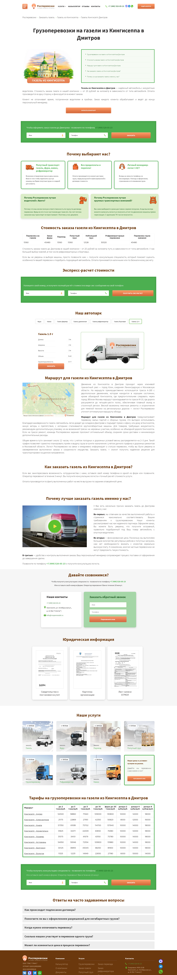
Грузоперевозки (86, 964)
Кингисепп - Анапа (33, 825)
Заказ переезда (105, 964)
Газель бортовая (120, 322)
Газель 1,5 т (135, 322)
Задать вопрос (146, 6)
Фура (39, 322)
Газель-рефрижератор (100, 322)
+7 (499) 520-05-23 (103, 127)
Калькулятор (74, 6)
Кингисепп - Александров (36, 820)
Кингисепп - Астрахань (35, 842)
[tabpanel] (51, 673)
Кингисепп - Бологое (34, 854)
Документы (61, 972)
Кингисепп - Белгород (34, 848)
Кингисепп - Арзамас (34, 837)
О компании (61, 968)
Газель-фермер (62, 322)
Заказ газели (85, 968)
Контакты (95, 6)
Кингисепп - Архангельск (36, 831)
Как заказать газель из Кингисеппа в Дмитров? (104, 71)
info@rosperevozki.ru (55, 615)
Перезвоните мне (108, 619)
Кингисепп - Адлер (33, 814)
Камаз (49, 322)
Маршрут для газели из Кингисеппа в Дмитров (103, 65)
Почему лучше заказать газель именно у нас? (103, 77)
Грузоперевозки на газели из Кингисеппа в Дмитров (106, 54)
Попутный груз (86, 972)
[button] (139, 778)
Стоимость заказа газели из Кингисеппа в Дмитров (105, 60)
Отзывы (85, 6)
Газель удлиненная (80, 322)
